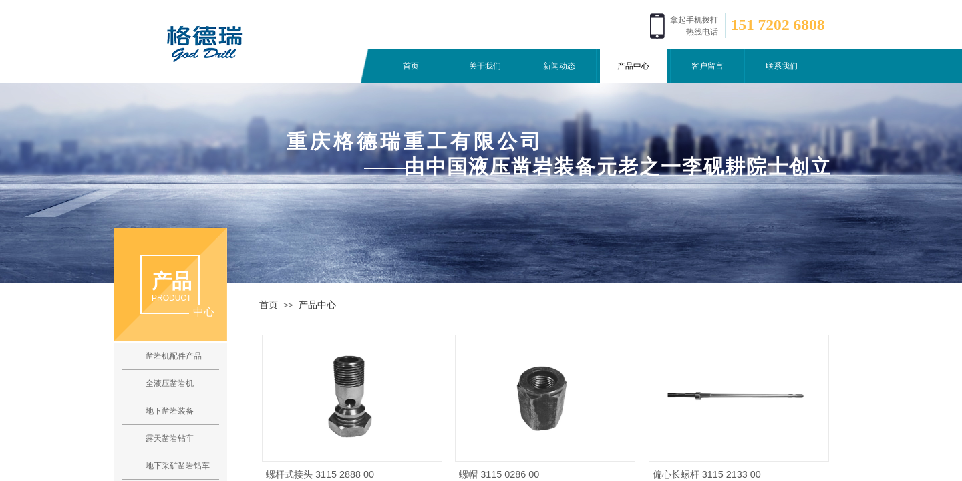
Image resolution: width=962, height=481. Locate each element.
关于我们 (485, 66)
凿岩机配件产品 (174, 356)
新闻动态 (559, 66)
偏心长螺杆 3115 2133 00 (707, 474)
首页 (411, 66)
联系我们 (782, 66)
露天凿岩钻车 (170, 438)
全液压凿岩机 (170, 383)
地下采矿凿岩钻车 (178, 465)
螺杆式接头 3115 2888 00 (320, 474)
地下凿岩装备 (170, 411)
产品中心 (633, 66)
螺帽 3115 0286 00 (499, 474)
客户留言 (707, 66)
